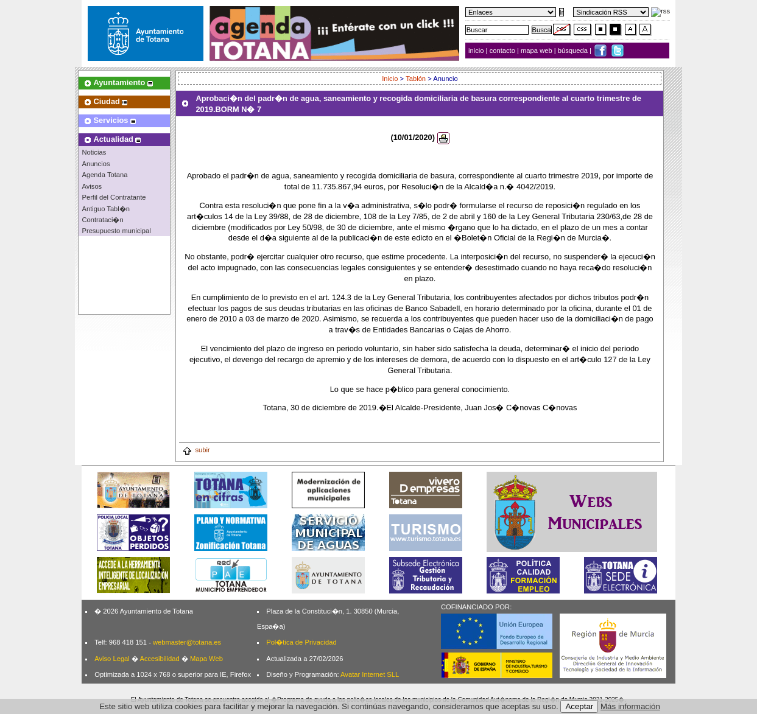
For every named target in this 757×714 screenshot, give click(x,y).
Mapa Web (206, 658)
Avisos (92, 186)
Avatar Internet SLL (369, 674)
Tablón (416, 78)
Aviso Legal (112, 658)
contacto (502, 50)
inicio (477, 50)
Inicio (390, 78)
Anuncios (96, 163)
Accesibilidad (159, 658)
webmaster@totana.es (187, 642)
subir (195, 449)
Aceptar (579, 706)
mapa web (537, 50)
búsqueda (574, 50)
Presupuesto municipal (116, 230)
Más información (630, 706)
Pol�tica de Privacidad (301, 642)
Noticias (94, 152)
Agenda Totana (104, 174)
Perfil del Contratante (114, 197)
